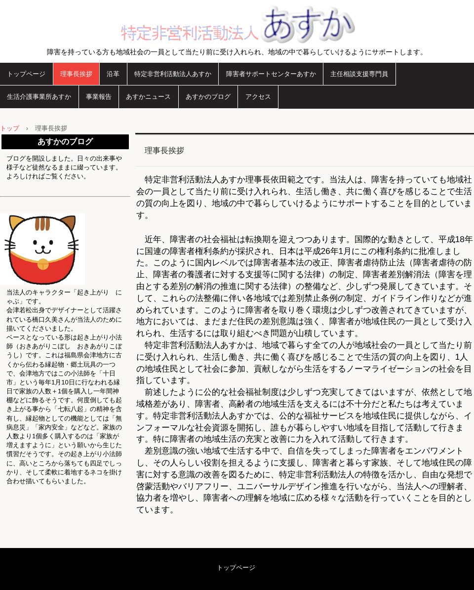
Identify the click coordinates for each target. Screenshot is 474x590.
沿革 (113, 74)
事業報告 (99, 96)
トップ (9, 128)
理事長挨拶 (76, 74)
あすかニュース (148, 96)
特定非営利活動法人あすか (237, 23)
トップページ (26, 74)
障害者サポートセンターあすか (271, 74)
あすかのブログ (208, 96)
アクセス (258, 96)
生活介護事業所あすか (39, 96)
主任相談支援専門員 (359, 74)
